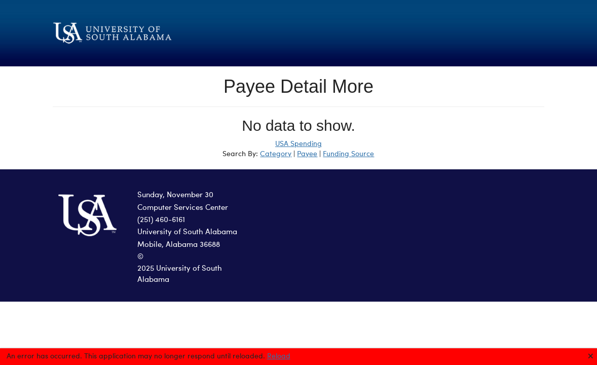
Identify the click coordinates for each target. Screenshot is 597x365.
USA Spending (298, 144)
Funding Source (348, 154)
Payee (307, 154)
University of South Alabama (187, 232)
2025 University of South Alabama (179, 274)
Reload (278, 356)
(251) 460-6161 (161, 220)
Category (275, 154)
